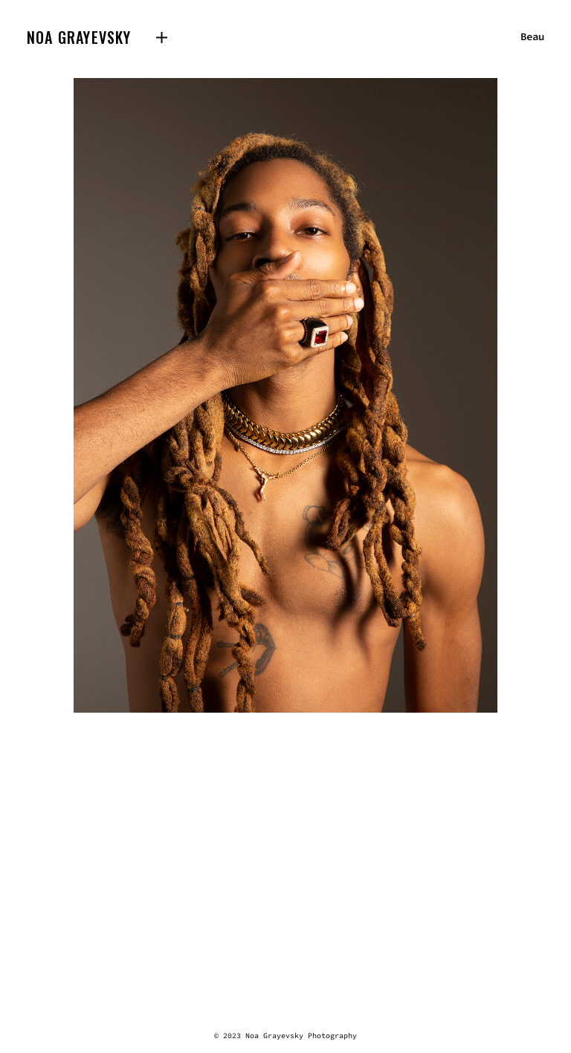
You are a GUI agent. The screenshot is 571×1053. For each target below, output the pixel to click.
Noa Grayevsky (79, 37)
